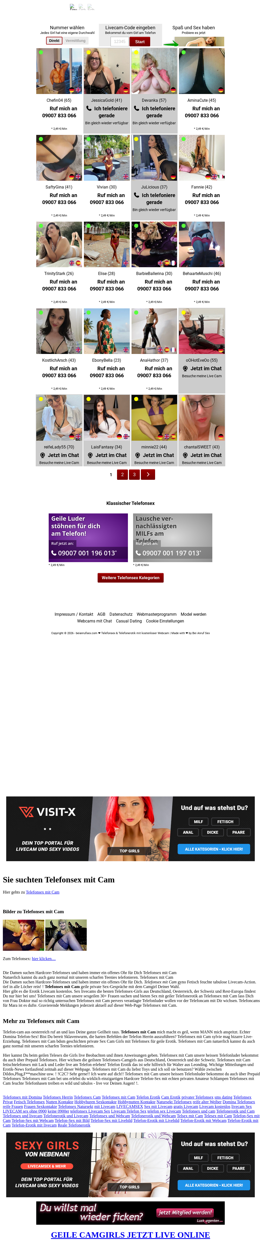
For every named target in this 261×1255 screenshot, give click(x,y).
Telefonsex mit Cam (43, 892)
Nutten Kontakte (59, 1102)
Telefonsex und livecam (22, 1116)
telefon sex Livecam (164, 1111)
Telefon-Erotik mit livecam (34, 1125)
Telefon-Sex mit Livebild (112, 1120)
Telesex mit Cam (218, 1116)
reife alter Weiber (207, 1102)
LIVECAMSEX (129, 1106)
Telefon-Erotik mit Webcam (203, 1120)
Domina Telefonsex (239, 1102)
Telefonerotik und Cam (235, 1111)
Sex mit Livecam (158, 1106)
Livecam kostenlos (214, 1106)
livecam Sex (241, 1106)
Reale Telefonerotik (74, 1125)
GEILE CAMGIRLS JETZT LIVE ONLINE (130, 1234)
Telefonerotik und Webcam (153, 1116)
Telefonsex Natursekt (75, 1106)
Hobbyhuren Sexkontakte (95, 1102)
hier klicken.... (44, 958)
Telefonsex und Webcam (109, 1116)
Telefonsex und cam (198, 1111)
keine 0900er (58, 1111)
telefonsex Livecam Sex (90, 1111)
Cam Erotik (170, 1097)
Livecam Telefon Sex (128, 1111)
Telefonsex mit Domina (22, 1097)
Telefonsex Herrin (58, 1097)
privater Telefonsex (197, 1097)
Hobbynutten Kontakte (136, 1102)
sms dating (223, 1097)
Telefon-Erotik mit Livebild (156, 1120)
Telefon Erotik (148, 1097)
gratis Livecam (185, 1106)
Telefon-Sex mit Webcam (33, 1120)
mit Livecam (104, 1106)
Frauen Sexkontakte (40, 1106)
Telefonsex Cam (87, 1097)
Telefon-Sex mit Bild (72, 1120)
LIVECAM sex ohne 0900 (25, 1111)
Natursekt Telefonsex (174, 1102)
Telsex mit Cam (190, 1116)
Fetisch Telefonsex (29, 1102)
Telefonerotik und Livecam (65, 1116)
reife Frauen (13, 1106)
